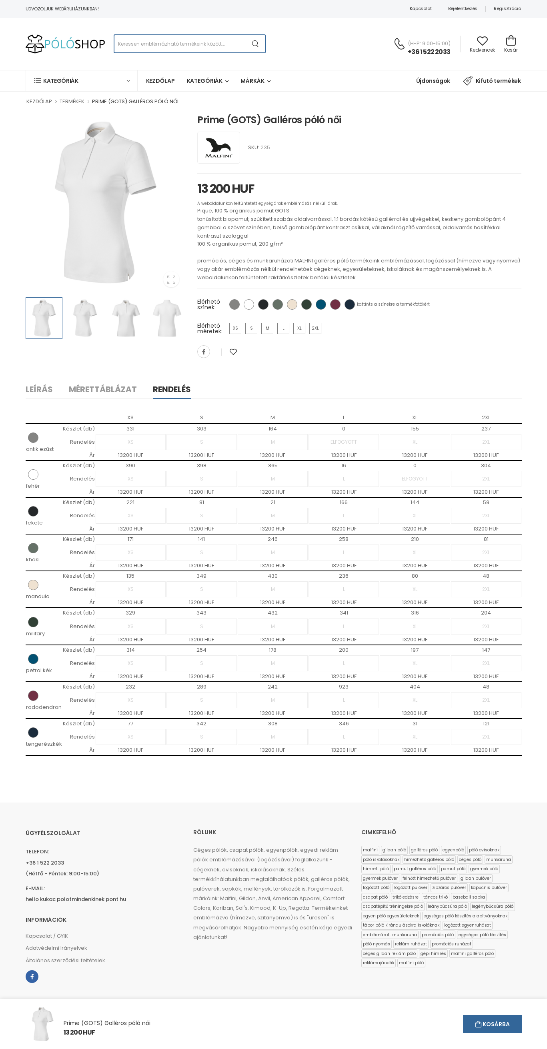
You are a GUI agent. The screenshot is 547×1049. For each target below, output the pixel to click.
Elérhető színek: (208, 304)
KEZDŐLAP (39, 101)
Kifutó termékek (492, 81)
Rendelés (172, 389)
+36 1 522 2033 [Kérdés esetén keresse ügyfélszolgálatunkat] (429, 51)
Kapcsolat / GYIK (47, 936)
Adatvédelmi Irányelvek (56, 948)
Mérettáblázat (103, 389)
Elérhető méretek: (209, 328)
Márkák (252, 81)
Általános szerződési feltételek (65, 960)
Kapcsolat (421, 8)
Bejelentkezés (462, 8)
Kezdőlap (160, 81)
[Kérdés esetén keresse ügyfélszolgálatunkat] (399, 44)
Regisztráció (507, 8)
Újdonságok (433, 81)
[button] (82, 80)
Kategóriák (205, 81)
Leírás (39, 389)
